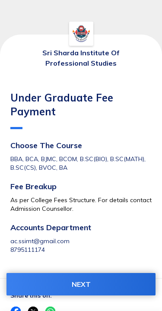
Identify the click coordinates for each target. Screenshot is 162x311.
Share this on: (31, 295)
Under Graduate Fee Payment (61, 110)
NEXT (81, 284)
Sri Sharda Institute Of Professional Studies (81, 57)
